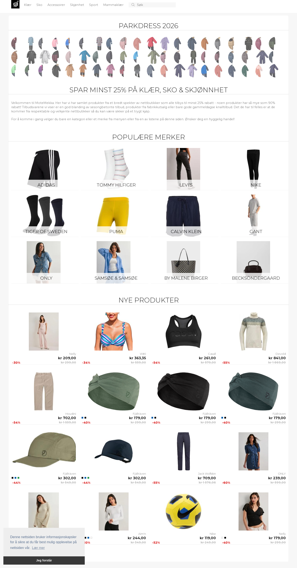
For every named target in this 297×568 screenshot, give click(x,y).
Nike (256, 185)
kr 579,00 (208, 362)
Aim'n (142, 533)
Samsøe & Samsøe (116, 278)
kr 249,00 (208, 542)
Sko (39, 5)
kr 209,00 (67, 358)
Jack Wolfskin (207, 473)
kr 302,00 (67, 478)
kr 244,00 (137, 538)
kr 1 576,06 (207, 482)
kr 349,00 (138, 542)
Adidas (46, 185)
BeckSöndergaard (256, 278)
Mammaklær (113, 5)
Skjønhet (77, 5)
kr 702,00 (67, 418)
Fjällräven (139, 413)
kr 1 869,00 (277, 362)
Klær (28, 5)
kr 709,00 (207, 478)
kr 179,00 (137, 418)
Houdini (70, 413)
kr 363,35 (137, 358)
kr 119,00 (208, 538)
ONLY (46, 278)
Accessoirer (56, 5)
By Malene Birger (186, 278)
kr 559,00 (138, 362)
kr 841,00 (277, 358)
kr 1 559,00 (67, 422)
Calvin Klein (186, 231)
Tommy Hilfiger (116, 185)
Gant (256, 231)
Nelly (72, 353)
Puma (116, 231)
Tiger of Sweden (46, 231)
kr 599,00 (278, 482)
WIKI (143, 353)
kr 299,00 (68, 362)
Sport (94, 5)
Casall (212, 353)
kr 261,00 (207, 358)
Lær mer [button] (38, 548)
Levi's (186, 185)
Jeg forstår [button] (44, 560)
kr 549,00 (68, 482)
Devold (281, 353)
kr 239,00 (277, 478)
